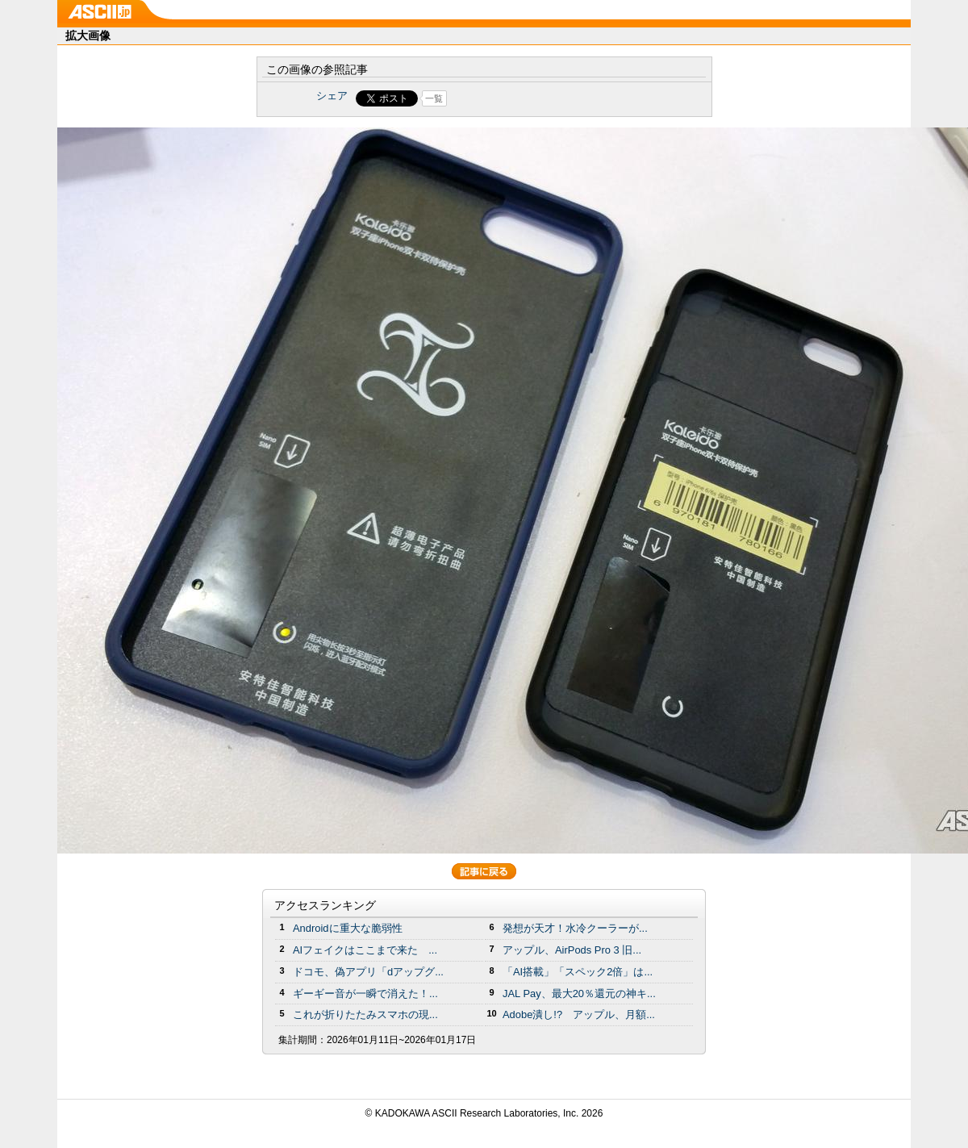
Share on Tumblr (544, 98)
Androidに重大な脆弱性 (348, 928)
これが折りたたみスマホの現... (365, 1014)
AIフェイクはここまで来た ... (365, 950)
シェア (332, 96)
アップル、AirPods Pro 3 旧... (572, 950)
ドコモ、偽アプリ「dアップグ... (368, 972)
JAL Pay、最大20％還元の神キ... (579, 993)
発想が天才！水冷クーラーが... (575, 928)
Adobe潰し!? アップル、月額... (579, 1014)
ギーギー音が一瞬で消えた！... (365, 993)
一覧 (434, 98)
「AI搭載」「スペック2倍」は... (578, 972)
